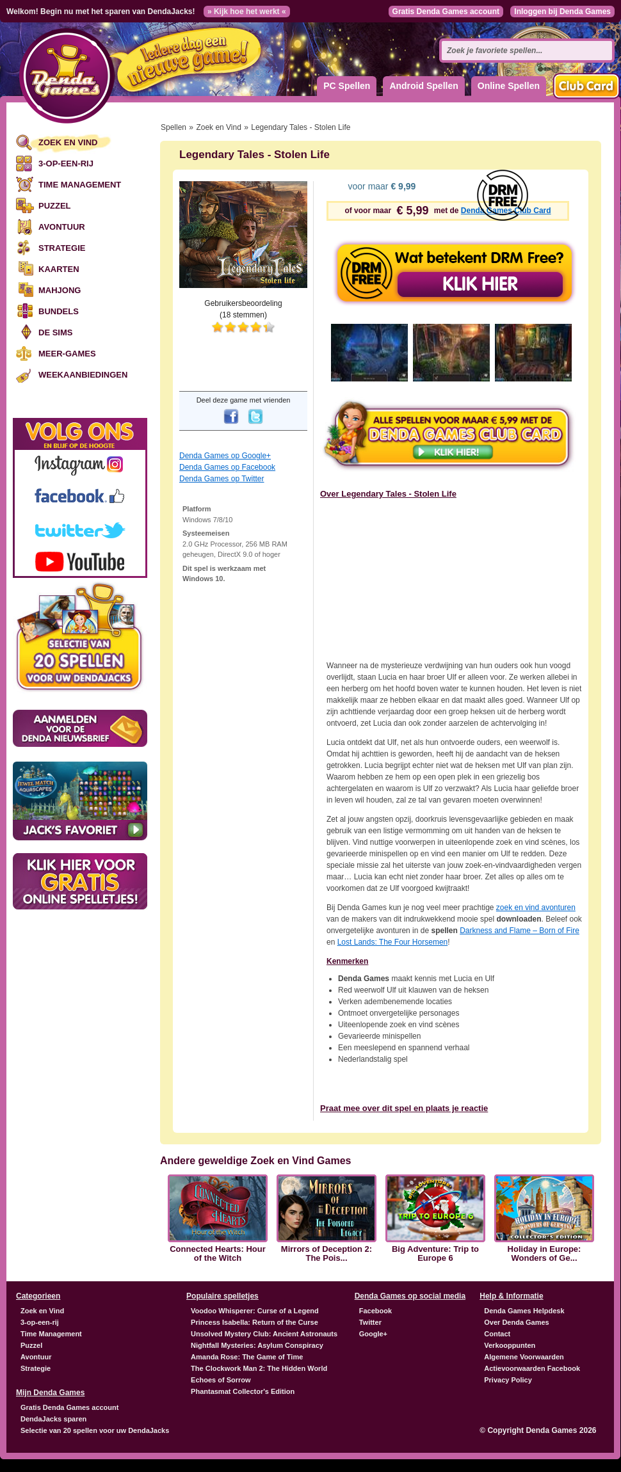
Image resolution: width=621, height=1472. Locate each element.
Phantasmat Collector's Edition (242, 1391)
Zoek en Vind (67, 142)
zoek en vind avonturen (536, 907)
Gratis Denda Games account (445, 11)
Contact (497, 1334)
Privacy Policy (508, 1380)
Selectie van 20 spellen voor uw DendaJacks (94, 1430)
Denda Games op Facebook (227, 467)
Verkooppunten (509, 1345)
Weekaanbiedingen (82, 375)
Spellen (173, 127)
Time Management (79, 184)
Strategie (61, 248)
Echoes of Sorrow (221, 1380)
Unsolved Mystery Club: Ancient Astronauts (264, 1334)
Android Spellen (423, 86)
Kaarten (58, 269)
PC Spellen (346, 86)
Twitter (370, 1322)
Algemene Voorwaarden (524, 1357)
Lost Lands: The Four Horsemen (392, 942)
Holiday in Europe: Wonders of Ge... (544, 1254)
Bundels (58, 311)
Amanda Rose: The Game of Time (247, 1357)
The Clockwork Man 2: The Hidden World (259, 1368)
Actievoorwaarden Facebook (532, 1368)
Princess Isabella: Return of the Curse (254, 1322)
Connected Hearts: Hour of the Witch (218, 1254)
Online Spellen (509, 86)
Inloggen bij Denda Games (562, 11)
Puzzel (54, 206)
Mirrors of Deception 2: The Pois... (326, 1254)
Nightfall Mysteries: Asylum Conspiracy (257, 1345)
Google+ (373, 1334)
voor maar (381, 186)
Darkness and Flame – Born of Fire (519, 930)
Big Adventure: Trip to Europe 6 (435, 1254)
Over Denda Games (516, 1322)
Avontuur (61, 227)
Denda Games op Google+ (225, 455)
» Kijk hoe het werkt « (246, 11)
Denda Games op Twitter (221, 478)
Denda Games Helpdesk (524, 1311)
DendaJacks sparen (53, 1419)
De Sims (55, 332)
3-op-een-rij (65, 163)
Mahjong (59, 290)
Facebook (375, 1311)
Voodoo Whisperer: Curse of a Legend (255, 1311)
